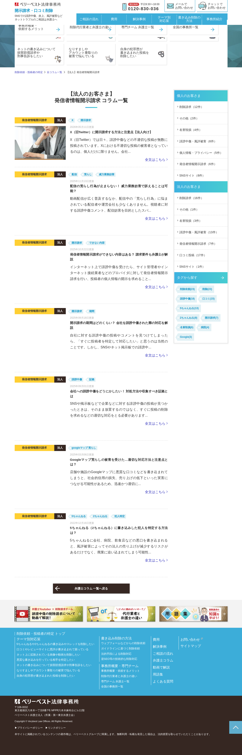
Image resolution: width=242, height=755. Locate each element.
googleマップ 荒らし (84, 447)
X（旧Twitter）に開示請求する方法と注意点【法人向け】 (111, 132)
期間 (91, 311)
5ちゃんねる (79, 516)
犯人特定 (120, 516)
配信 (74, 174)
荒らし (88, 174)
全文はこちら (155, 159)
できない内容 (97, 242)
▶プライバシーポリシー (29, 727)
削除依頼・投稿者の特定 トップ (41, 633)
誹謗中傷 (77, 379)
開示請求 (86, 120)
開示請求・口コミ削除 (34, 11)
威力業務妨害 (106, 174)
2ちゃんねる (100, 516)
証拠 (91, 379)
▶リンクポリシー (55, 727)
